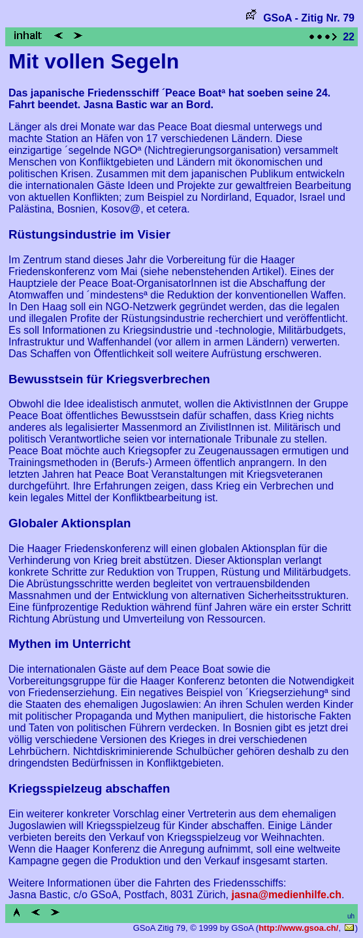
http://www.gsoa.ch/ (298, 928)
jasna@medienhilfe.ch (287, 894)
